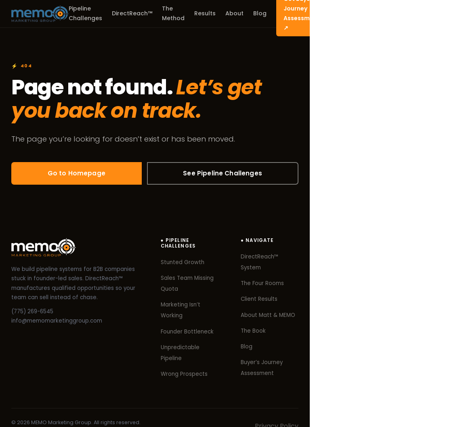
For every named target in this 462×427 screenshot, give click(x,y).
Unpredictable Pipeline (271, 321)
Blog (317, 13)
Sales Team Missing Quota (276, 274)
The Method (224, 13)
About (292, 13)
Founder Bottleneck (266, 305)
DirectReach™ (177, 13)
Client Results (375, 290)
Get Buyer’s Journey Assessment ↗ (392, 13)
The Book (369, 321)
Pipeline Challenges (118, 13)
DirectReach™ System (386, 258)
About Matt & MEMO (384, 305)
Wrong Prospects (263, 337)
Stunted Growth (262, 258)
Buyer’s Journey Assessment (395, 353)
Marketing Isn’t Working (271, 290)
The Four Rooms (378, 274)
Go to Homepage (81, 174)
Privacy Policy (429, 405)
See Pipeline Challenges (237, 174)
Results (262, 13)
